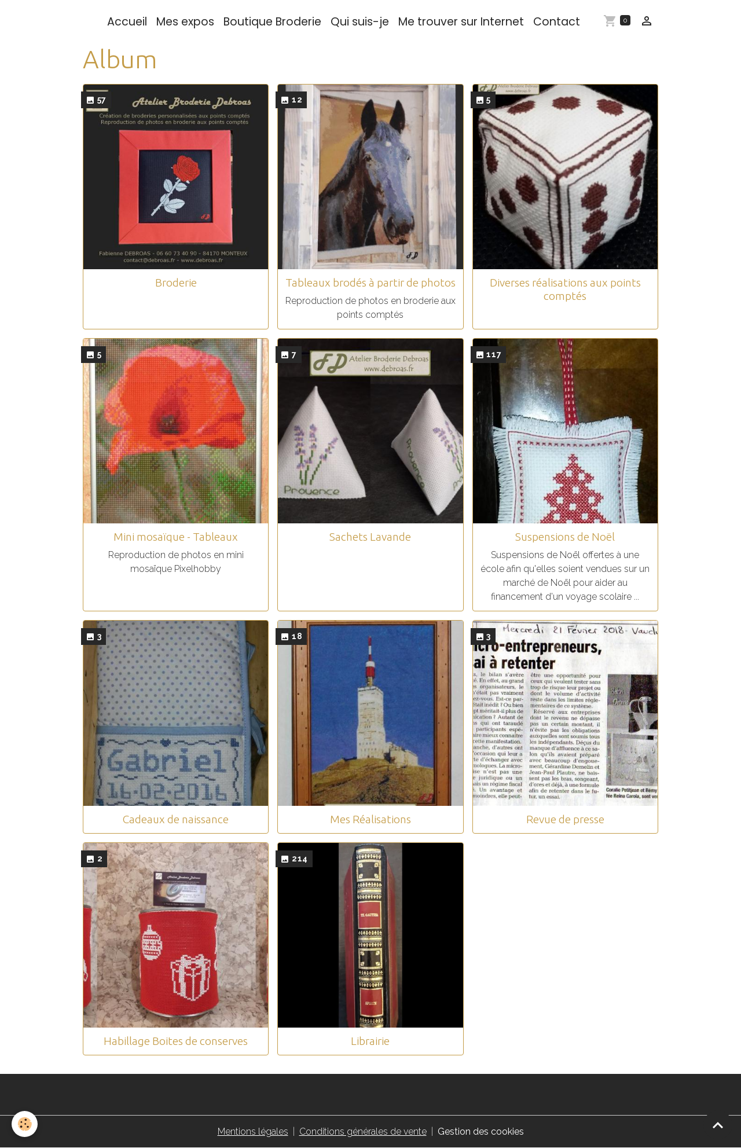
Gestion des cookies (481, 1131)
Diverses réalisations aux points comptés (565, 289)
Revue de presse (565, 819)
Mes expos (185, 22)
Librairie (370, 1041)
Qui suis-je (360, 22)
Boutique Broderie (272, 22)
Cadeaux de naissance (176, 819)
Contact (556, 22)
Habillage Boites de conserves (176, 1041)
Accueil (127, 22)
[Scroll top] (717, 1124)
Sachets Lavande (370, 536)
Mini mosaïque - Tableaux (175, 536)
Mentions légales (253, 1131)
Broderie (176, 282)
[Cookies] (25, 1124)
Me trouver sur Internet (461, 22)
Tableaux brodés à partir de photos (370, 282)
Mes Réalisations (370, 819)
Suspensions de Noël (565, 536)
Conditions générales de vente (363, 1131)
